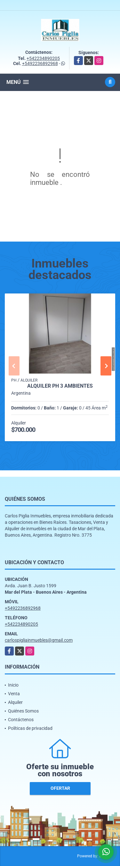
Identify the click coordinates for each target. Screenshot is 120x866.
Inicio (13, 685)
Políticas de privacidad (30, 728)
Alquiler (15, 702)
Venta (14, 693)
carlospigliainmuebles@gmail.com (39, 640)
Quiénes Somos (23, 710)
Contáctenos (21, 719)
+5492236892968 (40, 63)
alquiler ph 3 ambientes (60, 386)
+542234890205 (43, 58)
